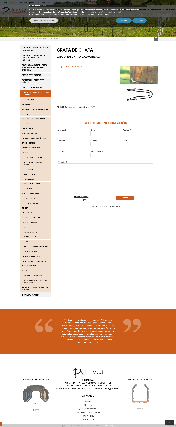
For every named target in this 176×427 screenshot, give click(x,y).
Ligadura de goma (29, 222)
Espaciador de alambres (32, 275)
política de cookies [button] (116, 412)
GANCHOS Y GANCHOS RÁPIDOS (34, 138)
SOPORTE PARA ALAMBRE (31, 189)
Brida (24, 227)
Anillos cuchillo (29, 266)
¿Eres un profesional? (139, 10)
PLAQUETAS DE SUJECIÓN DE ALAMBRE (32, 163)
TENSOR (25, 208)
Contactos (170, 10)
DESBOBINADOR (28, 99)
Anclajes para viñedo (32, 87)
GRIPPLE (25, 114)
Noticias (103, 10)
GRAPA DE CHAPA (28, 174)
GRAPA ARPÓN (27, 169)
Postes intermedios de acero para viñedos (35, 49)
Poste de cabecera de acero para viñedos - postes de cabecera (34, 67)
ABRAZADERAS (27, 128)
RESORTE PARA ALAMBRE (31, 184)
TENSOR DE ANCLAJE (30, 133)
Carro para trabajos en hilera (35, 246)
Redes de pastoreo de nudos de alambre (35, 289)
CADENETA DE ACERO (30, 203)
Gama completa (91, 10)
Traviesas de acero (30, 295)
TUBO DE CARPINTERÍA (30, 193)
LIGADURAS (26, 153)
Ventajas (113, 10)
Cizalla (25, 242)
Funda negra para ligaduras (34, 261)
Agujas (25, 271)
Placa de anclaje (29, 237)
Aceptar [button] (139, 420)
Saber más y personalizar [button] (43, 420)
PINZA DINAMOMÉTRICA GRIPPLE (34, 119)
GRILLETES (26, 104)
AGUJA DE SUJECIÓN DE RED (32, 157)
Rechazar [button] (124, 420)
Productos (123, 10)
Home (22, 38)
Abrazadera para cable (32, 218)
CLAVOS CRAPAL (28, 179)
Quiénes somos (157, 10)
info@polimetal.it (112, 388)
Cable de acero (28, 213)
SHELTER (25, 124)
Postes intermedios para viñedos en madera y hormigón (33, 57)
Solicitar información (72, 67)
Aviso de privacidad (81, 197)
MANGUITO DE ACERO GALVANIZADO (35, 109)
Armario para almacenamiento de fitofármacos (35, 281)
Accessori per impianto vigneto (36, 38)
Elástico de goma (29, 232)
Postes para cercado (31, 75)
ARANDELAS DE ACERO (30, 198)
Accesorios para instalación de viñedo (35, 93)
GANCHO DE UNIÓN (29, 143)
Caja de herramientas (31, 256)
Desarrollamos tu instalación (69, 10)
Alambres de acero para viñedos (33, 81)
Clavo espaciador (29, 251)
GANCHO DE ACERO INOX (31, 148)
